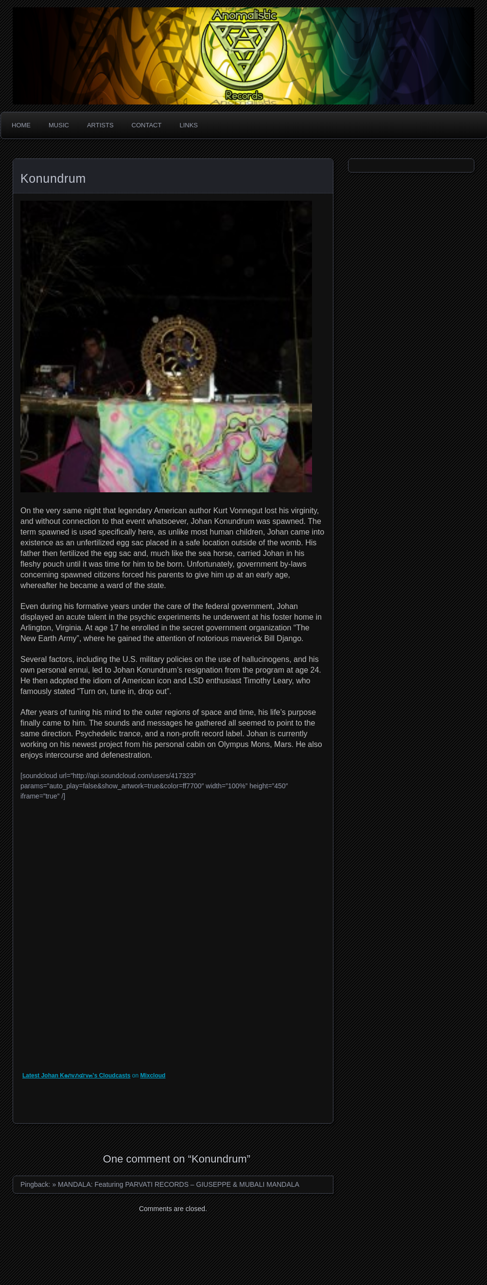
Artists (100, 125)
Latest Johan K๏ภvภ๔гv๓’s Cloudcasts (76, 1075)
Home (21, 125)
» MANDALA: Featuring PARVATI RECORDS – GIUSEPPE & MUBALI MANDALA (175, 1184)
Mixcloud (152, 1075)
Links (188, 125)
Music (59, 125)
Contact (147, 125)
